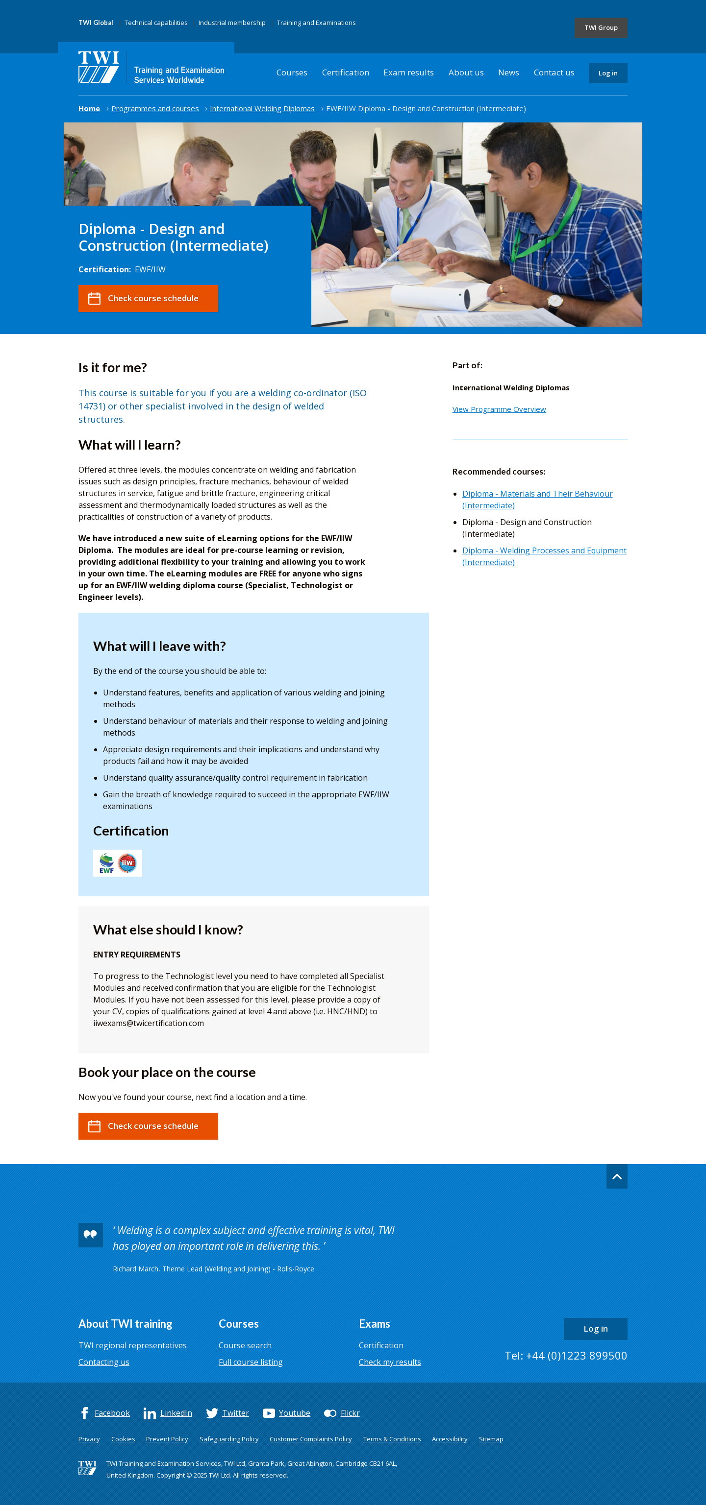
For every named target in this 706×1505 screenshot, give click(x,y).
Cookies (123, 1438)
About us (466, 72)
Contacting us (103, 1362)
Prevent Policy (167, 1438)
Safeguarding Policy (229, 1438)
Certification (345, 72)
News (508, 72)
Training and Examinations (316, 22)
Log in (608, 73)
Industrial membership (232, 22)
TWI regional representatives (132, 1345)
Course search (245, 1345)
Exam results (408, 72)
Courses (292, 72)
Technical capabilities (156, 22)
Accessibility (450, 1438)
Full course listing (251, 1362)
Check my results (390, 1362)
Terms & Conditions (392, 1438)
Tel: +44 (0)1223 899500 (566, 1355)
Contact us (554, 72)
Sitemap (491, 1438)
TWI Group (601, 27)
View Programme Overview (499, 409)
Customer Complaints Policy (311, 1438)
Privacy (89, 1438)
